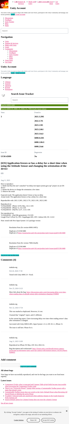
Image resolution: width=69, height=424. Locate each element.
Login (13, 14)
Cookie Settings (19, 420)
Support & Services (21, 3)
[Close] (66, 411)
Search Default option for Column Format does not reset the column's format (31, 400)
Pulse (7, 25)
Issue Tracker (9, 22)
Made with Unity (32, 3)
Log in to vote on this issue (10, 255)
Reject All (33, 420)
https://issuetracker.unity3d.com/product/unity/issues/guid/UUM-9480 (41, 233)
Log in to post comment (30, 367)
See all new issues (7, 404)
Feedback (8, 20)
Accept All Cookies (48, 420)
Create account (20, 14)
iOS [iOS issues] (2, 173)
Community (45, 2)
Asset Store (51, 3)
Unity (16, 2)
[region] (34, 416)
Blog (6, 24)
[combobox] (34, 30)
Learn (39, 2)
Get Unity (57, 3)
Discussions (9, 18)
